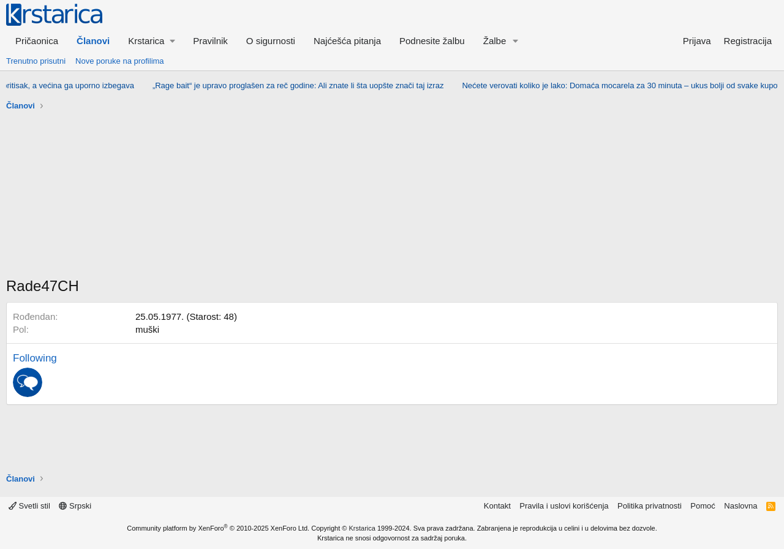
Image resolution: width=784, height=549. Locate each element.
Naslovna (740, 505)
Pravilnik (210, 41)
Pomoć (702, 505)
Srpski (75, 505)
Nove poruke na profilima (119, 61)
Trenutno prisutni (36, 61)
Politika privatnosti (649, 505)
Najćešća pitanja (347, 41)
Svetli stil (29, 505)
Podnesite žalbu (432, 41)
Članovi (93, 41)
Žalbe (495, 41)
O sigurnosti (270, 41)
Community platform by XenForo (218, 528)
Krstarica (362, 528)
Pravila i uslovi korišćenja (563, 505)
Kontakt (497, 505)
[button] (151, 40)
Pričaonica (36, 41)
